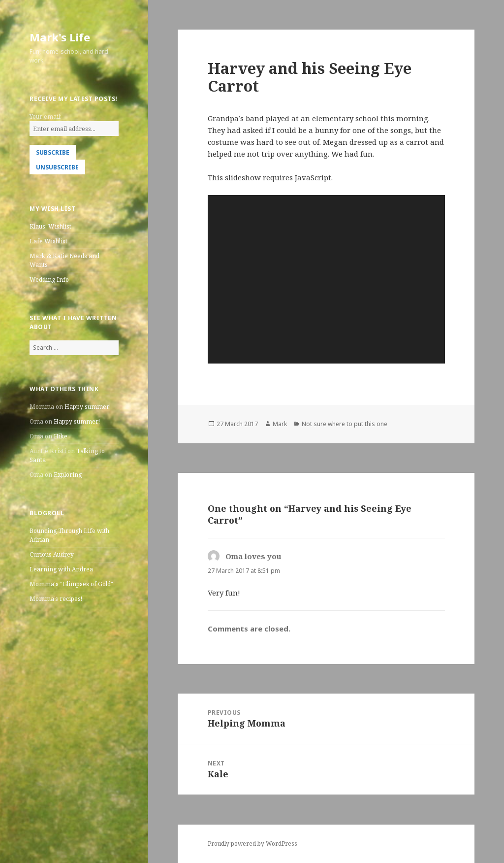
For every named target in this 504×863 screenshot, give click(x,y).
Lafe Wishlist (48, 241)
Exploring (68, 474)
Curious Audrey (52, 554)
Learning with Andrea (61, 569)
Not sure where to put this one (344, 424)
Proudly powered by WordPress (252, 843)
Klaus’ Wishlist (50, 226)
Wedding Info (49, 279)
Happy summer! (87, 406)
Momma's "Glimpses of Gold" (71, 584)
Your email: (46, 116)
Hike (60, 436)
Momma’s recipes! (56, 599)
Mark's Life (60, 37)
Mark (280, 424)
